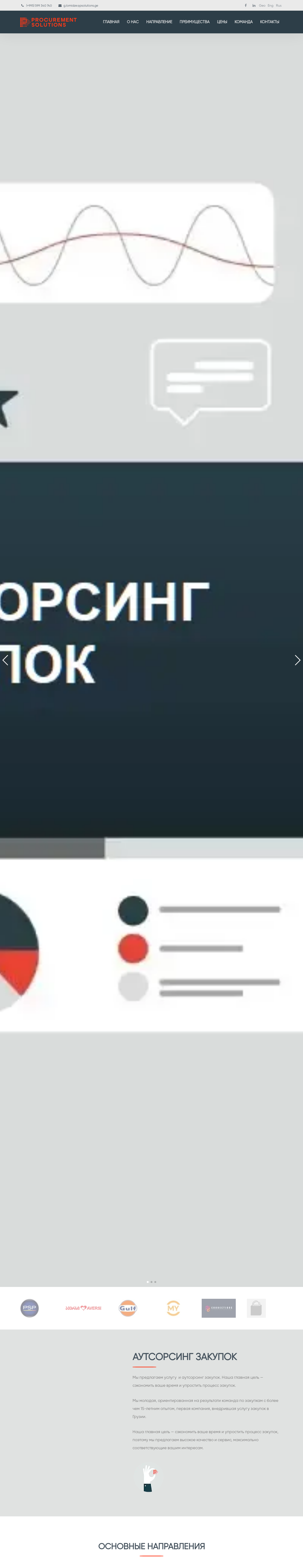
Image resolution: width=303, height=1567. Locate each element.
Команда (244, 22)
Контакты (269, 22)
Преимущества (194, 22)
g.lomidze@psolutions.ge (80, 5)
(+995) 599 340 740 (39, 5)
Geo (262, 5)
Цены (222, 22)
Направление (159, 22)
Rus (278, 5)
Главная (111, 22)
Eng (270, 5)
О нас (133, 22)
